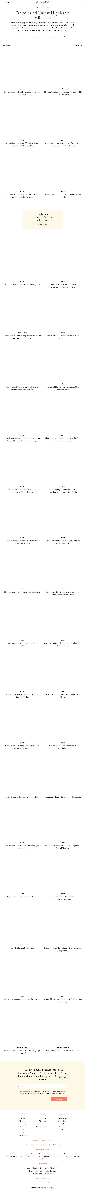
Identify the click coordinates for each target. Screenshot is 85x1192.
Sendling (42, 1159)
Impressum (48, 1174)
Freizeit (20, 37)
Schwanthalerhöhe (73, 1156)
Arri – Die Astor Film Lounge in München (22, 797)
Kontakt (36, 1168)
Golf (62, 1124)
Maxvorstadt (10, 1156)
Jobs (47, 1171)
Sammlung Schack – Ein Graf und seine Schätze (63, 797)
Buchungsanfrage (42, 1127)
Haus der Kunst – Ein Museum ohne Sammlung (22, 592)
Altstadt (11, 1154)
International (23, 1135)
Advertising (40, 1171)
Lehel (61, 1154)
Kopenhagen (23, 1124)
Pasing (52, 1156)
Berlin (23, 1118)
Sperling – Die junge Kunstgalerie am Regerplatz (22, 897)
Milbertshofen (21, 1156)
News (62, 1129)
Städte (23, 1114)
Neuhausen (32, 1156)
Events (31, 1171)
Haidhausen (42, 1154)
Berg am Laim (25, 1154)
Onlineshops (62, 1121)
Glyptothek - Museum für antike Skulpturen (63, 1050)
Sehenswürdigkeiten (43, 37)
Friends (53, 1171)
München (22, 1127)
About (28, 1168)
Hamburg (23, 1121)
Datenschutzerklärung (34, 1093)
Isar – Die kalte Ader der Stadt (22, 948)
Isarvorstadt (52, 1154)
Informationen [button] (42, 1163)
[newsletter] (48, 1182)
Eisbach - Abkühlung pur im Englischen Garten (22, 999)
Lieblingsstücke (62, 1118)
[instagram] (40, 1182)
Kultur (55, 37)
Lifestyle (62, 1114)
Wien (23, 1129)
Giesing (34, 1154)
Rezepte (62, 1127)
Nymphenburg (43, 1156)
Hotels (32, 37)
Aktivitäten (63, 37)
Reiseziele (42, 1118)
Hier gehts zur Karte (42, 224)
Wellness (42, 1121)
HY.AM (52, 1187)
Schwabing (60, 1156)
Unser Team (44, 1168)
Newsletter (54, 1168)
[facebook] (36, 1182)
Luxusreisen (42, 1114)
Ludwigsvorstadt (70, 1154)
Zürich (22, 1132)
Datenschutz (37, 1174)
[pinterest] (44, 1182)
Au (17, 1154)
